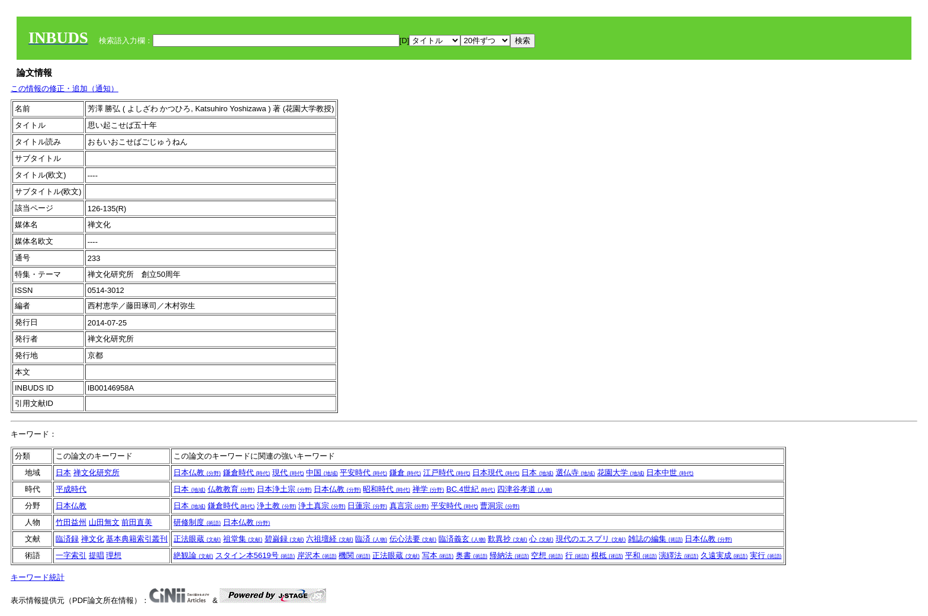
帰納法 (509, 555)
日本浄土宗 (284, 489)
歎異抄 (507, 538)
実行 (766, 555)
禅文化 (92, 538)
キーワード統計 (38, 577)
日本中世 (670, 472)
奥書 (472, 555)
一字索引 (71, 555)
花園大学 (621, 472)
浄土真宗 (322, 505)
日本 (63, 472)
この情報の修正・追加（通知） (64, 88)
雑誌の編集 (655, 538)
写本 (438, 555)
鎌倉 (405, 472)
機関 (354, 555)
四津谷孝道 (524, 489)
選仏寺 (575, 472)
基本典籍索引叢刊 (136, 538)
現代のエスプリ (591, 538)
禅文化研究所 (96, 472)
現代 (288, 472)
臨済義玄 (462, 538)
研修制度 (197, 522)
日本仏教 (197, 472)
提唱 (96, 555)
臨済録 (67, 538)
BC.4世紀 (470, 489)
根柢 (607, 555)
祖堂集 (243, 538)
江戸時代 (447, 472)
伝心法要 (413, 538)
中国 (322, 472)
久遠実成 (724, 555)
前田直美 (136, 522)
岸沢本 (317, 555)
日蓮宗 (367, 505)
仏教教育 (231, 489)
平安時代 (363, 472)
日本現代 (496, 472)
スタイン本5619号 (255, 555)
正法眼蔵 (197, 538)
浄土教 (277, 505)
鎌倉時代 (246, 472)
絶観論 (193, 555)
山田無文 (104, 522)
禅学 (428, 489)
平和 (641, 555)
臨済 (371, 538)
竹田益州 (71, 522)
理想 (113, 555)
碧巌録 (284, 538)
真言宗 (409, 505)
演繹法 (678, 555)
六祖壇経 (329, 538)
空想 (547, 555)
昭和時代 (386, 489)
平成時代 (71, 489)
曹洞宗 (500, 505)
